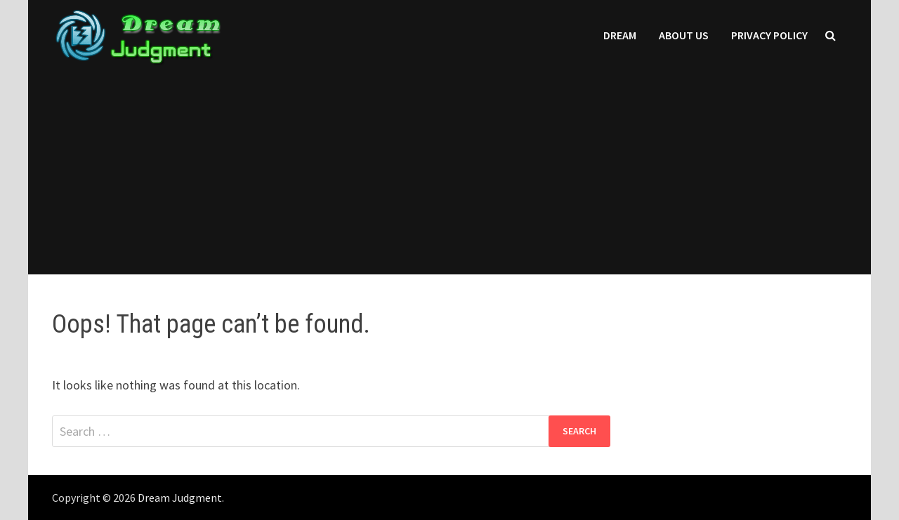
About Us (684, 35)
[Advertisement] (449, 176)
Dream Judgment (180, 498)
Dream (619, 35)
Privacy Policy (769, 35)
